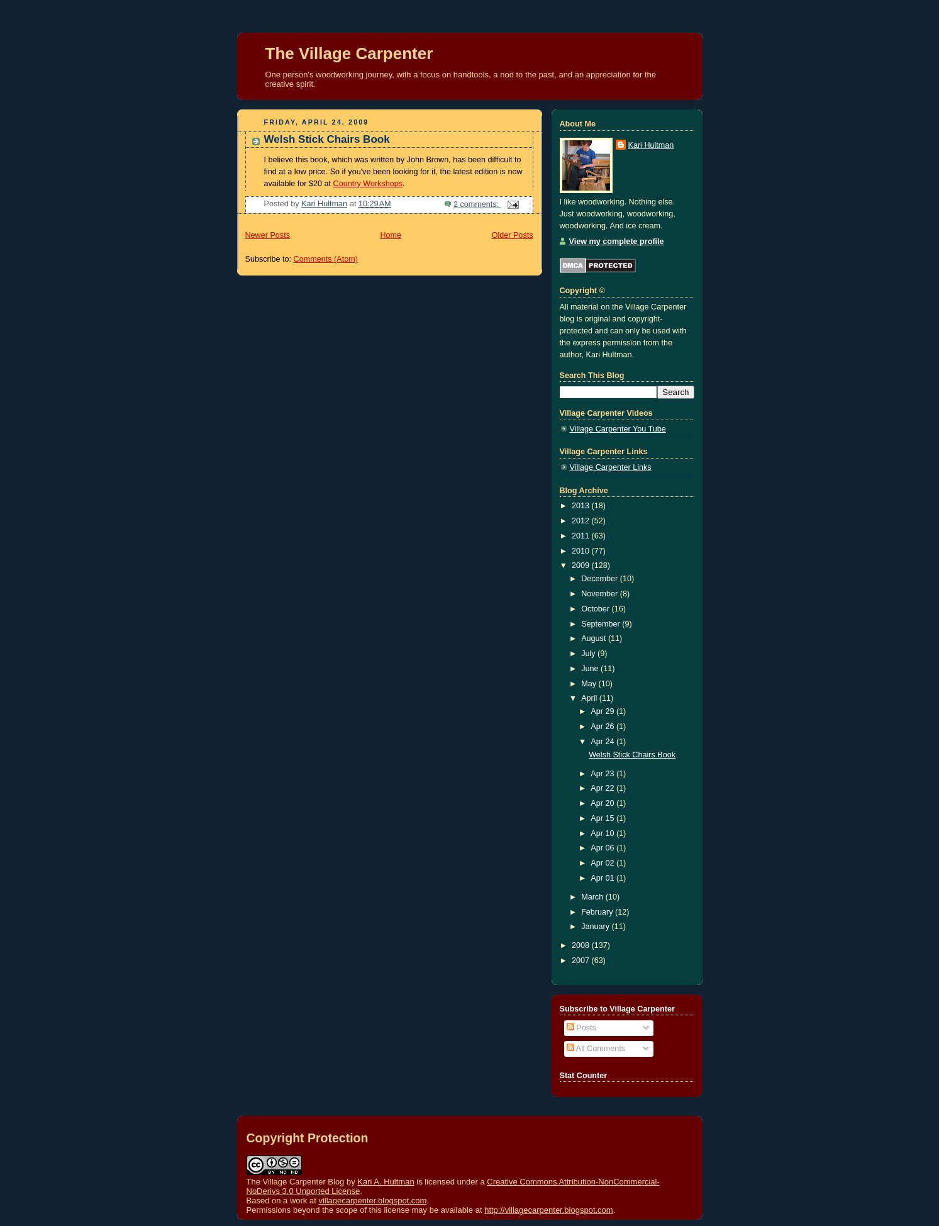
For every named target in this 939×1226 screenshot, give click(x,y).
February (598, 912)
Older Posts (512, 235)
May (589, 683)
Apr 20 (603, 803)
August (594, 638)
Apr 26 (603, 726)
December (600, 578)
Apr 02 (603, 863)
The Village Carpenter (349, 53)
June (591, 668)
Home (390, 235)
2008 (582, 945)
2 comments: (477, 204)
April (590, 698)
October (596, 609)
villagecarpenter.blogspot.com (372, 1200)
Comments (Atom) (326, 259)
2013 (582, 505)
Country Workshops (368, 183)
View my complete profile (616, 241)
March (593, 897)
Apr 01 (603, 878)
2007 (582, 960)
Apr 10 (603, 833)
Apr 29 (603, 711)
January (596, 926)
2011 (582, 536)
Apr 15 (603, 818)
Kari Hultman (651, 145)
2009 (582, 565)
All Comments (596, 1048)
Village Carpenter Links (611, 467)
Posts (581, 1027)
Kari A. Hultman (385, 1181)
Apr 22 (603, 788)
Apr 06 (603, 848)
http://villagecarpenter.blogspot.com (548, 1210)
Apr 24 (603, 741)
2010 (582, 551)
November (600, 593)
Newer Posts (267, 235)
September (601, 624)
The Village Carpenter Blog (296, 1181)
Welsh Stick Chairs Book (327, 139)
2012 (582, 520)
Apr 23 (603, 773)
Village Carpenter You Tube (618, 429)
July (589, 653)
